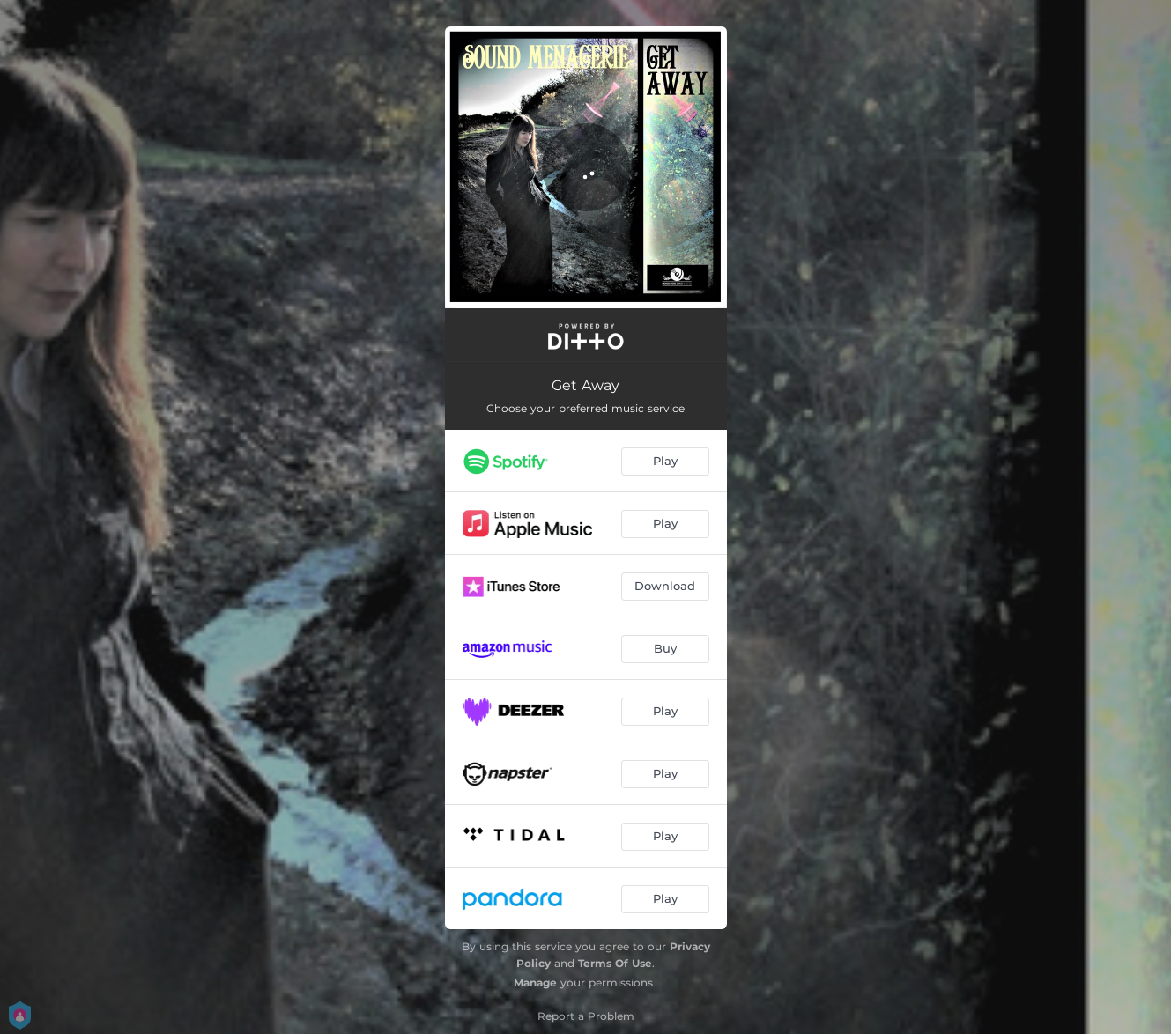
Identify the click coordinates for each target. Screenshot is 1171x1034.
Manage (535, 982)
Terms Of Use (615, 963)
